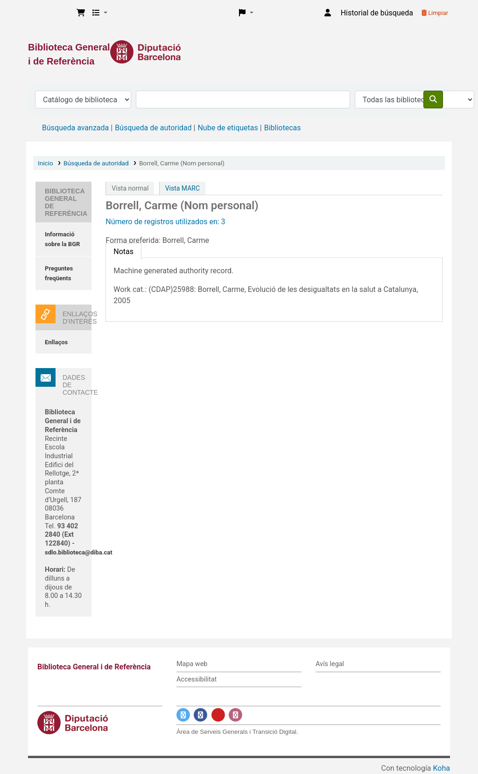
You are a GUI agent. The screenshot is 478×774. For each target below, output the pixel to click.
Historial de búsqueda (377, 12)
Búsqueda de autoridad (153, 127)
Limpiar (435, 12)
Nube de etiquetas (227, 127)
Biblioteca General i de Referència (49, 13)
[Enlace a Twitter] (183, 715)
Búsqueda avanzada (75, 127)
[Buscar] (433, 99)
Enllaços (56, 342)
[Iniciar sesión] (327, 13)
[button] (81, 13)
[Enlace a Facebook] (200, 715)
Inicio (45, 163)
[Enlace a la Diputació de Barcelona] (239, 52)
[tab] (123, 251)
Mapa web (191, 664)
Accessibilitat (196, 679)
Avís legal (330, 664)
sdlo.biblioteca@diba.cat (78, 552)
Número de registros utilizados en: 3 (165, 221)
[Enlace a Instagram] (235, 715)
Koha (441, 768)
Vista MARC (182, 188)
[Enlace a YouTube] (218, 715)
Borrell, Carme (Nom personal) (182, 163)
